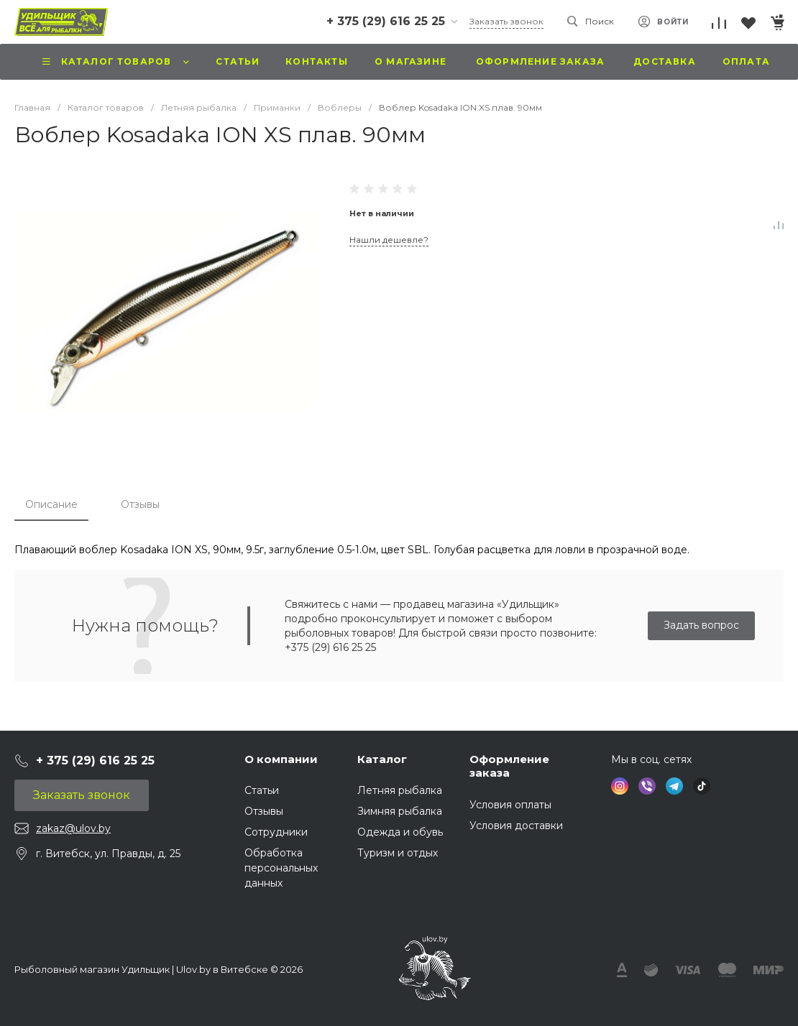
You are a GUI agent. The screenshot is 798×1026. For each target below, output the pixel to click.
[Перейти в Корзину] (776, 23)
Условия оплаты (510, 804)
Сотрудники (276, 832)
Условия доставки (516, 825)
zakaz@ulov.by (73, 828)
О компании (281, 759)
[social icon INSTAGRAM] (619, 786)
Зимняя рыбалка (399, 811)
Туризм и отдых (397, 852)
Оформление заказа (509, 766)
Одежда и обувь (400, 832)
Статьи (261, 790)
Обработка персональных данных (281, 867)
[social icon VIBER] (647, 786)
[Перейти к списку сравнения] (719, 23)
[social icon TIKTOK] (701, 786)
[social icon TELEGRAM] (674, 786)
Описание (51, 504)
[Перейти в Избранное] (747, 23)
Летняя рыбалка (399, 790)
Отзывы (140, 504)
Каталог (382, 759)
